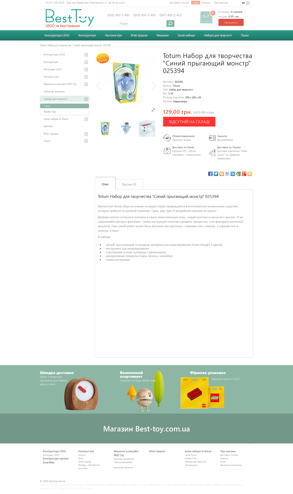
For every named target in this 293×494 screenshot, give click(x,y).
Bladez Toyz (50, 111)
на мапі (120, 2)
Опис (105, 184)
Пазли (245, 35)
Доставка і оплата (179, 2)
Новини (206, 2)
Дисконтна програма (230, 464)
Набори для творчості (218, 35)
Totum (47, 105)
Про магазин (221, 2)
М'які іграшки (139, 35)
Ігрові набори (186, 35)
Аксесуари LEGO (53, 69)
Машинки (163, 35)
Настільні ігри (113, 35)
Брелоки (48, 126)
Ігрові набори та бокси (56, 118)
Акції (195, 2)
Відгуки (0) (129, 184)
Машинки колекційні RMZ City (60, 83)
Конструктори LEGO (56, 35)
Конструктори (87, 35)
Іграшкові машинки (54, 91)
